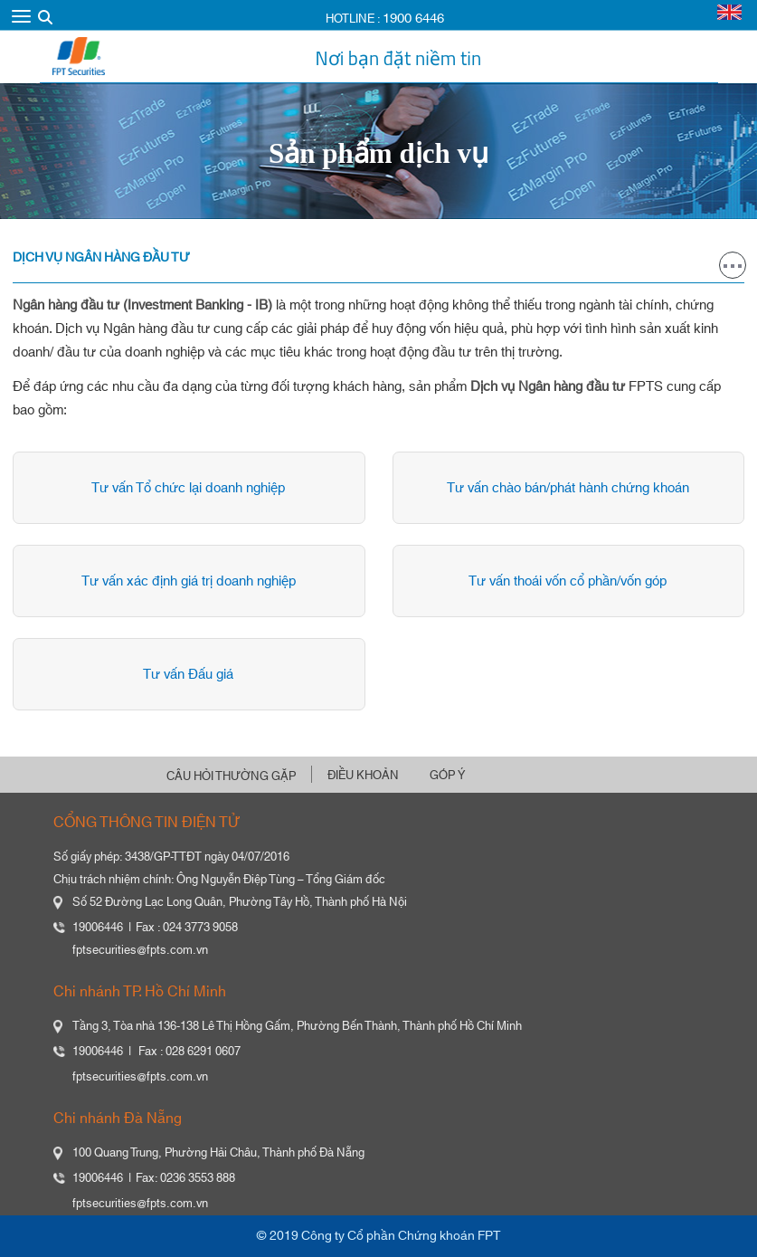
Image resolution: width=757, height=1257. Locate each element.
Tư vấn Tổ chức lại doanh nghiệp (186, 488)
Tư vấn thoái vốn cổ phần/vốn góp (565, 581)
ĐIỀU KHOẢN (363, 775)
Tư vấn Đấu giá (185, 674)
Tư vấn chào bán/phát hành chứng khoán (565, 488)
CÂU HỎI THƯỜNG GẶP (231, 776)
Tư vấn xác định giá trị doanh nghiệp (186, 581)
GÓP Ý (447, 775)
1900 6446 (413, 18)
